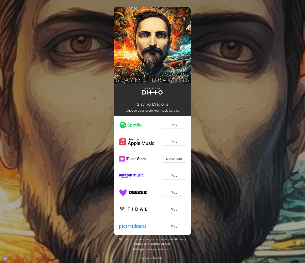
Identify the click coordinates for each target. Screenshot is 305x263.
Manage (139, 249)
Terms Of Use (161, 244)
